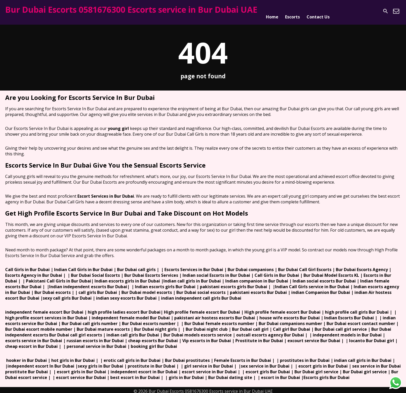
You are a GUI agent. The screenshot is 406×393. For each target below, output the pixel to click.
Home (272, 11)
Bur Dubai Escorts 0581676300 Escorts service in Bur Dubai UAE (131, 9)
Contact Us (318, 11)
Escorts (292, 11)
